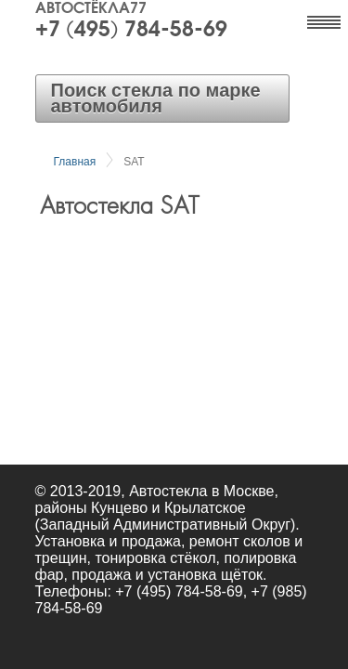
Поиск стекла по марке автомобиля (156, 98)
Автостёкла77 (91, 9)
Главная (75, 161)
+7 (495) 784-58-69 (131, 30)
